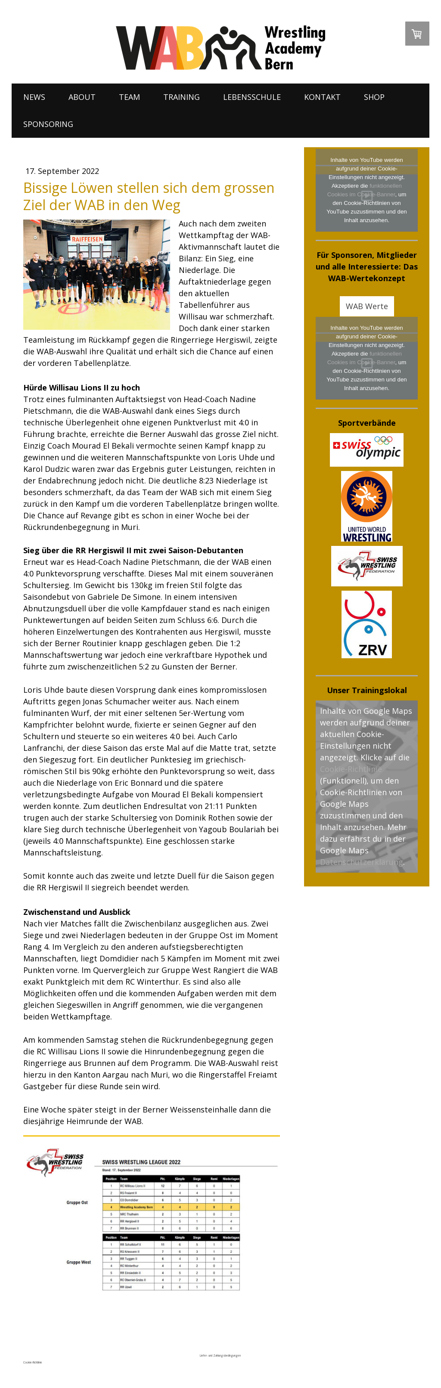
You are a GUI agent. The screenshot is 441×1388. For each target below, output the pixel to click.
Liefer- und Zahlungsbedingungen (220, 1355)
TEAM (129, 97)
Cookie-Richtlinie (351, 769)
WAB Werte (367, 306)
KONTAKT (322, 97)
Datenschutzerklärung (361, 862)
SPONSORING (48, 124)
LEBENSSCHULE (252, 97)
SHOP (374, 97)
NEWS (34, 97)
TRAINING (181, 97)
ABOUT (82, 97)
